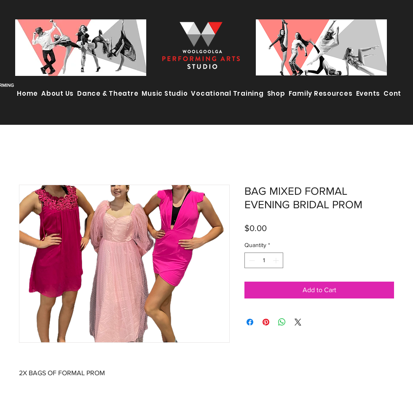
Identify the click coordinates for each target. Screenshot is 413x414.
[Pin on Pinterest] (266, 322)
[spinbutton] (263, 260)
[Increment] (276, 260)
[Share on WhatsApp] (282, 322)
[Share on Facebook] (250, 322)
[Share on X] (298, 322)
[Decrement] (251, 260)
